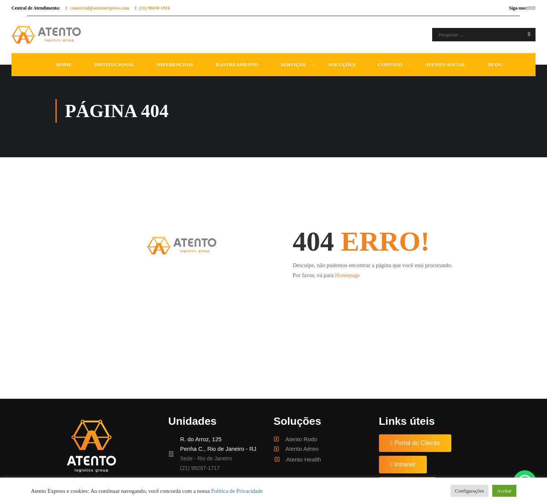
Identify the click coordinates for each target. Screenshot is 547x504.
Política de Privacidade (237, 491)
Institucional (114, 64)
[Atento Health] (277, 459)
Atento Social (445, 64)
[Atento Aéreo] (276, 449)
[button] (415, 443)
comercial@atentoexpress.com (99, 8)
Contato (390, 64)
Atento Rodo (301, 439)
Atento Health (303, 459)
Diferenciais (175, 64)
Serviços (293, 64)
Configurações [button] (469, 491)
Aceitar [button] (504, 491)
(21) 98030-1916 (154, 8)
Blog (495, 64)
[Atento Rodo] (276, 439)
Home (64, 64)
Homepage (347, 275)
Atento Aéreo (302, 448)
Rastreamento (237, 64)
